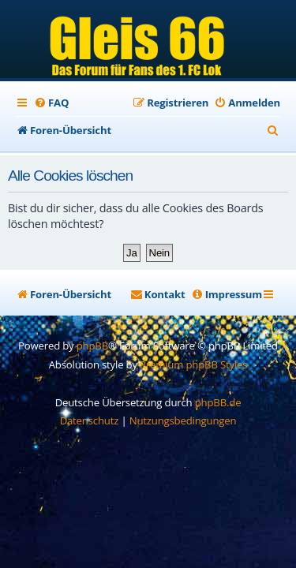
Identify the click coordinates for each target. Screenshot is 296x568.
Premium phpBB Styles (193, 364)
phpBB (92, 345)
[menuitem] (51, 103)
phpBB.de (218, 402)
